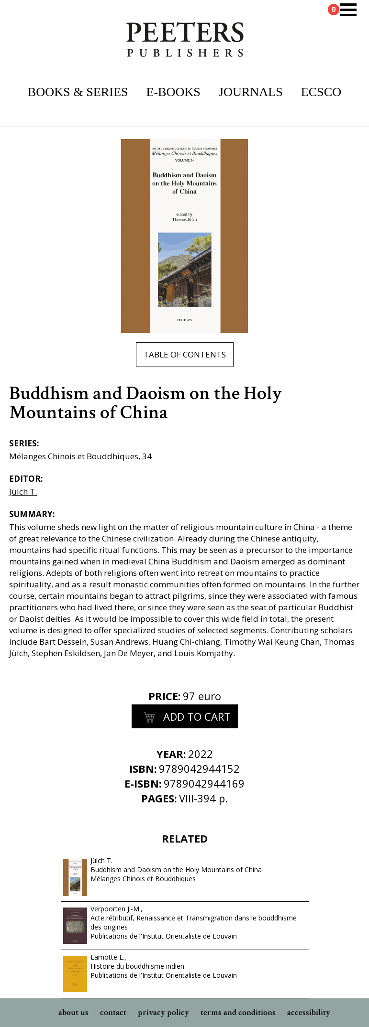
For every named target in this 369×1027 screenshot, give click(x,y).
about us (73, 1012)
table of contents (185, 354)
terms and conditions (238, 1012)
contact (113, 1012)
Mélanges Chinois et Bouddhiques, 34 (80, 456)
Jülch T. (23, 491)
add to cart (185, 717)
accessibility (308, 1012)
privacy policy (163, 1012)
